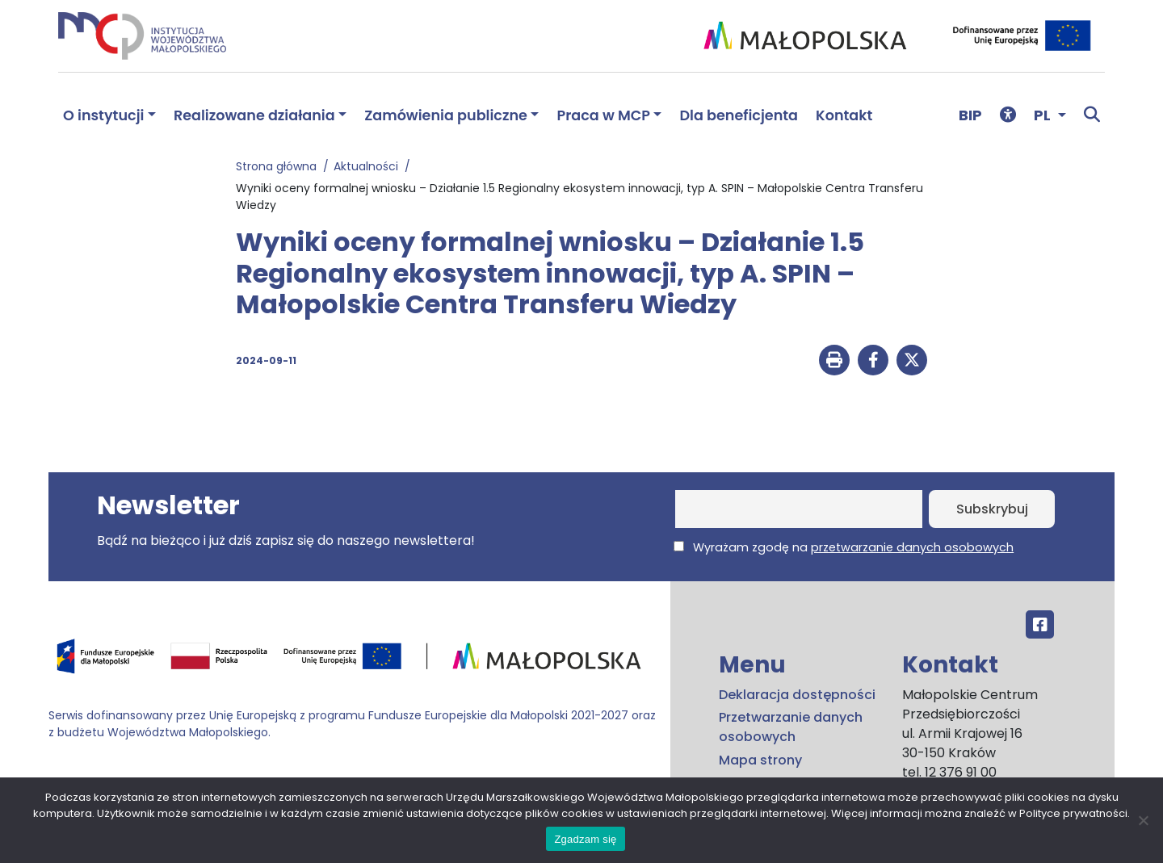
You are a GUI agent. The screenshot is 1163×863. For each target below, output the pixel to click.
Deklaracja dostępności (797, 694)
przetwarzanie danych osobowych (912, 547)
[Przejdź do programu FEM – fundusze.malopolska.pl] (352, 661)
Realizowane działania (254, 115)
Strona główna (279, 166)
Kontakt (844, 115)
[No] (1143, 820)
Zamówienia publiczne (445, 115)
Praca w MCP (603, 115)
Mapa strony (760, 760)
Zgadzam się (585, 839)
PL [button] (1044, 115)
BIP (970, 115)
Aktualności (369, 166)
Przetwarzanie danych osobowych (791, 727)
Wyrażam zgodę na (844, 547)
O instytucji (103, 115)
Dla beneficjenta (738, 115)
